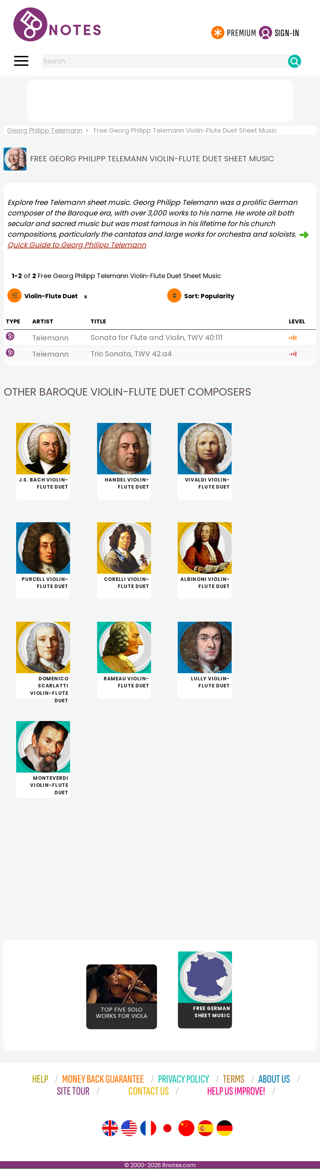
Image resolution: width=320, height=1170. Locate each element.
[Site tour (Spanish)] (205, 1130)
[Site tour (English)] (110, 1130)
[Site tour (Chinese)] (186, 1130)
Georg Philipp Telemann (44, 130)
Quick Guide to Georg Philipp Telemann (76, 245)
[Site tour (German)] (224, 1130)
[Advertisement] (160, 99)
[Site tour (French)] (148, 1130)
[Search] (294, 61)
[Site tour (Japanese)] (167, 1130)
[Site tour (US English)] (129, 1130)
